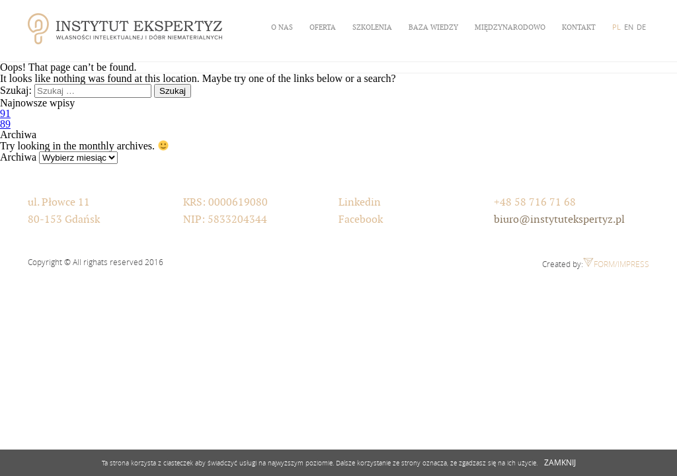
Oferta (322, 27)
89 (5, 124)
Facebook (360, 219)
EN (628, 27)
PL (616, 27)
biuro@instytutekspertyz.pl (559, 219)
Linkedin (359, 202)
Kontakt (579, 27)
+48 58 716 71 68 (535, 202)
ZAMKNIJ (560, 462)
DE (641, 27)
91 (5, 113)
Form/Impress (616, 263)
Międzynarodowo (510, 27)
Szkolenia (372, 27)
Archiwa (18, 157)
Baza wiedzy (433, 27)
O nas (282, 27)
